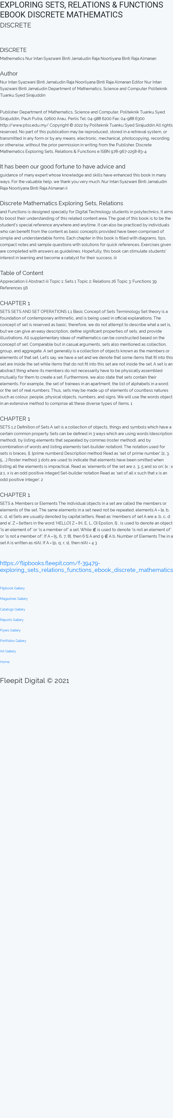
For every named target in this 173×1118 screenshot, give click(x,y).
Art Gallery (8, 651)
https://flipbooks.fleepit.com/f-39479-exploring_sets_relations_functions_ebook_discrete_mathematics (86, 567)
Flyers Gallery (10, 630)
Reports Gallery (12, 620)
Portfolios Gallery (13, 641)
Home (4, 662)
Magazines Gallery (14, 599)
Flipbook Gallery (12, 588)
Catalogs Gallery (12, 609)
